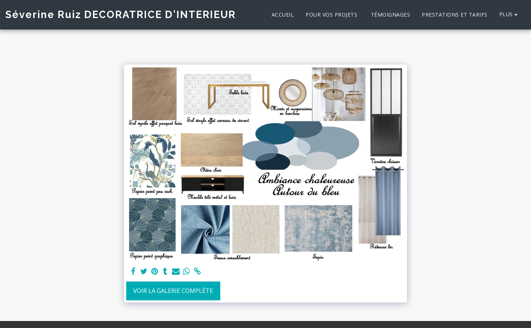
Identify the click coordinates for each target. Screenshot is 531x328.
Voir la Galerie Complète (173, 290)
